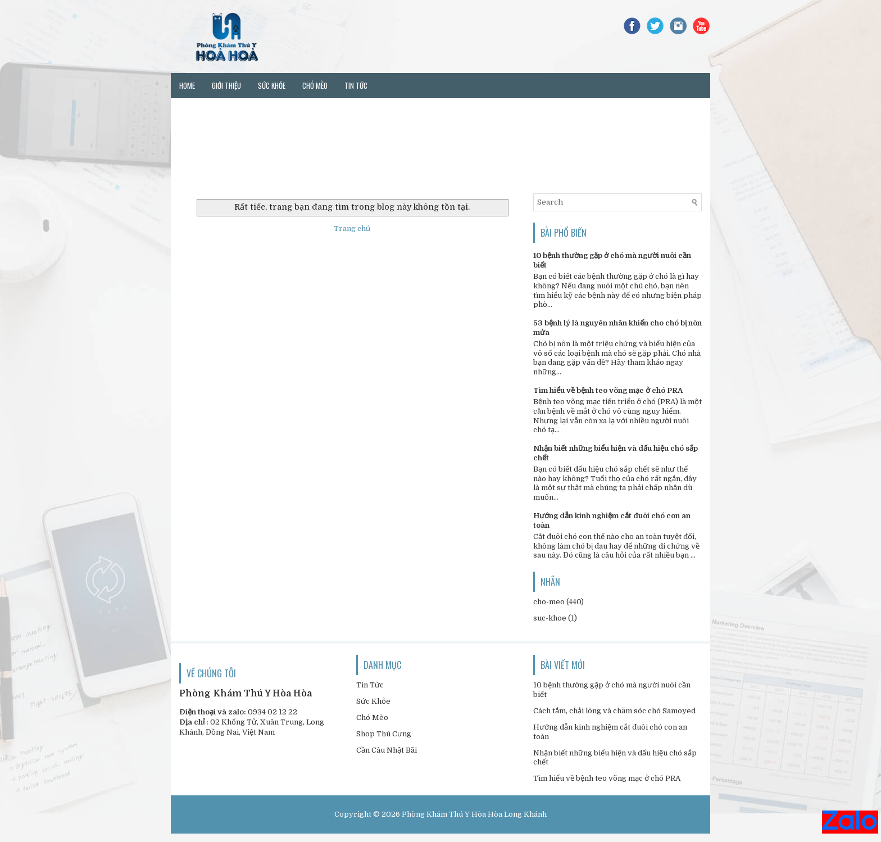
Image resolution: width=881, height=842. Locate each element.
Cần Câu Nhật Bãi (386, 750)
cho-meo (549, 601)
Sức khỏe (271, 85)
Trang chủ (352, 228)
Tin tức (355, 85)
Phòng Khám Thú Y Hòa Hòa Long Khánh (474, 814)
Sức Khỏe (373, 701)
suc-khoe (549, 618)
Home (187, 85)
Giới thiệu (226, 85)
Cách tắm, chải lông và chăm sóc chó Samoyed (614, 711)
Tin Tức (370, 685)
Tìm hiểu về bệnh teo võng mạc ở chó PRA (608, 390)
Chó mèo (315, 85)
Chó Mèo (372, 717)
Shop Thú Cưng (383, 734)
